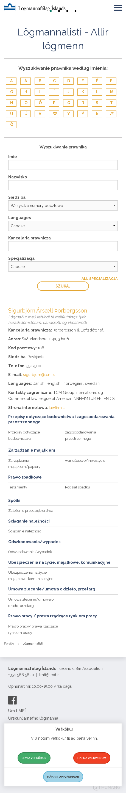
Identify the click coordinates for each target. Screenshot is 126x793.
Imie (12, 156)
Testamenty (17, 487)
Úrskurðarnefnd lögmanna (33, 718)
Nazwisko (17, 177)
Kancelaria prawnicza (29, 238)
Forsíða (9, 643)
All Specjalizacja (100, 279)
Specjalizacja (21, 258)
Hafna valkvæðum (91, 757)
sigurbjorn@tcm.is (39, 374)
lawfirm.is (57, 407)
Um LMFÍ (17, 710)
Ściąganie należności (25, 531)
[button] (118, 6)
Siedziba (17, 197)
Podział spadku (77, 487)
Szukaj (63, 286)
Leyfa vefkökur (34, 757)
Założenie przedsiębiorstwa (30, 511)
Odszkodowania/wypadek (30, 552)
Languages (19, 217)
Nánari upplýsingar (63, 776)
